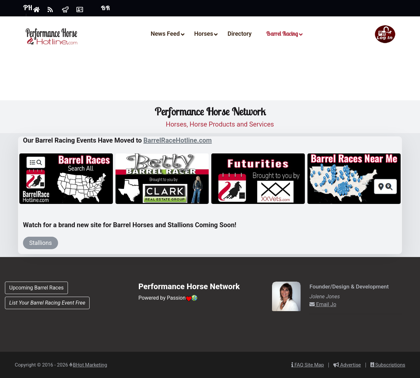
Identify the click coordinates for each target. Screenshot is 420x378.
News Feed (165, 33)
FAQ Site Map (307, 365)
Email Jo (322, 304)
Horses (203, 33)
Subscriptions (387, 365)
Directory (239, 33)
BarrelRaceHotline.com (177, 140)
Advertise (347, 365)
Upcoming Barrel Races (36, 288)
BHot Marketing (90, 365)
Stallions (40, 242)
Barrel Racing (282, 33)
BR (105, 8)
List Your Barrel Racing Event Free (47, 303)
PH (27, 8)
